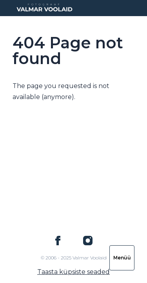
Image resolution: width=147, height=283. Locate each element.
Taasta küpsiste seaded (73, 272)
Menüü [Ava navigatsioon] (122, 258)
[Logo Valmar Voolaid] (44, 8)
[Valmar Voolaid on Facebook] (58, 240)
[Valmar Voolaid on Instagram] (87, 240)
